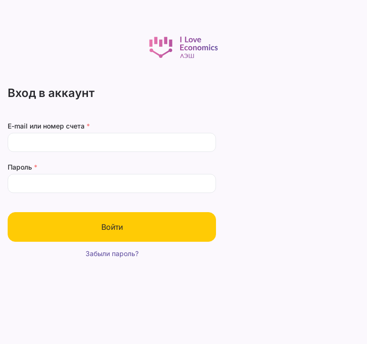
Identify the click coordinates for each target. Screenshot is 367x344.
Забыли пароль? (112, 253)
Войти (112, 227)
